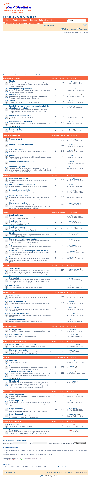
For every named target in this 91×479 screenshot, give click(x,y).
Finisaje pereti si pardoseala (21, 89)
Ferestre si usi (15, 95)
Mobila (12, 81)
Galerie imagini (45, 20)
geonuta (71, 257)
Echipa (48, 472)
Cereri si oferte (9, 391)
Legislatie (13, 360)
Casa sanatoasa (15, 335)
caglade (71, 106)
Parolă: (30, 443)
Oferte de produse (16, 395)
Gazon (12, 257)
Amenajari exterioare (11, 136)
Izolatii (6, 266)
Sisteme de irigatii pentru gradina (23, 239)
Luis (70, 319)
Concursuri (13, 430)
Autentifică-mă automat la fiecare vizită (62, 443)
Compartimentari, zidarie (19, 190)
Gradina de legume (17, 227)
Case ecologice (9, 292)
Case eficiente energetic (19, 313)
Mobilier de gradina (17, 167)
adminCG (72, 425)
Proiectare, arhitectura (18, 179)
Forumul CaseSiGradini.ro (19, 16)
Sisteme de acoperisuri (18, 195)
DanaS (71, 101)
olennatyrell (72, 89)
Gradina (6, 212)
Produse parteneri (20, 20)
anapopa (71, 372)
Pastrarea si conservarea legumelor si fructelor (28, 251)
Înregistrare (72, 29)
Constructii (7, 175)
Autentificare (83, 29)
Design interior (15, 129)
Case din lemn (15, 295)
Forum (38, 23)
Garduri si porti (15, 139)
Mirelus (71, 278)
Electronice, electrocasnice (20, 121)
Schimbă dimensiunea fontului (85, 25)
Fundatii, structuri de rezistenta (22, 185)
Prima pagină (49, 25)
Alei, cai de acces (16, 150)
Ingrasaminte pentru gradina (21, 245)
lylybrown (72, 221)
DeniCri (71, 185)
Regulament (14, 425)
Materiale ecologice (17, 319)
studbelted (72, 251)
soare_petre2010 (74, 345)
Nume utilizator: (8, 443)
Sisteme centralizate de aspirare (22, 345)
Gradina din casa (16, 215)
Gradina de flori (15, 221)
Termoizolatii (14, 269)
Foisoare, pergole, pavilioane (21, 144)
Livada (12, 233)
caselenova (72, 395)
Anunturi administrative (12, 421)
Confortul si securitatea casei (15, 341)
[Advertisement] (43, 54)
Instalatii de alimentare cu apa (21, 161)
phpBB (41, 476)
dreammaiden (73, 233)
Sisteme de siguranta (18, 350)
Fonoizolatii (14, 285)
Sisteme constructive (18, 203)
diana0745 (72, 350)
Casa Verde (14, 307)
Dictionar (23, 23)
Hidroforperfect (73, 408)
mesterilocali (73, 335)
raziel (18, 119)
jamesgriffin (72, 329)
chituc (71, 81)
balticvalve (72, 401)
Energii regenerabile (17, 301)
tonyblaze (72, 366)
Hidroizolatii (14, 278)
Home (8, 20)
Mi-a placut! (14, 381)
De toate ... (13, 366)
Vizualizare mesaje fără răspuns (13, 75)
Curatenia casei (15, 329)
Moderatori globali (24, 460)
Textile (12, 101)
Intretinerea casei (10, 326)
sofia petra (72, 286)
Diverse (6, 357)
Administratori (13, 460)
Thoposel (72, 361)
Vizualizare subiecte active (33, 75)
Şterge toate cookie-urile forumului (63, 472)
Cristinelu (72, 139)
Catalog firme (11, 23)
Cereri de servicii (16, 414)
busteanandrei (73, 414)
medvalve (72, 161)
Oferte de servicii (16, 408)
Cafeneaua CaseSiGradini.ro (21, 372)
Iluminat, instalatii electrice (20, 116)
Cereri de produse (16, 401)
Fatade (12, 155)
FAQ (64, 29)
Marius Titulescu (74, 179)
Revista (33, 20)
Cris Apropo (72, 167)
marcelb (71, 302)
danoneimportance (75, 95)
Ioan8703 (72, 307)
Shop (31, 23)
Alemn (71, 129)
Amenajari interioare (11, 78)
